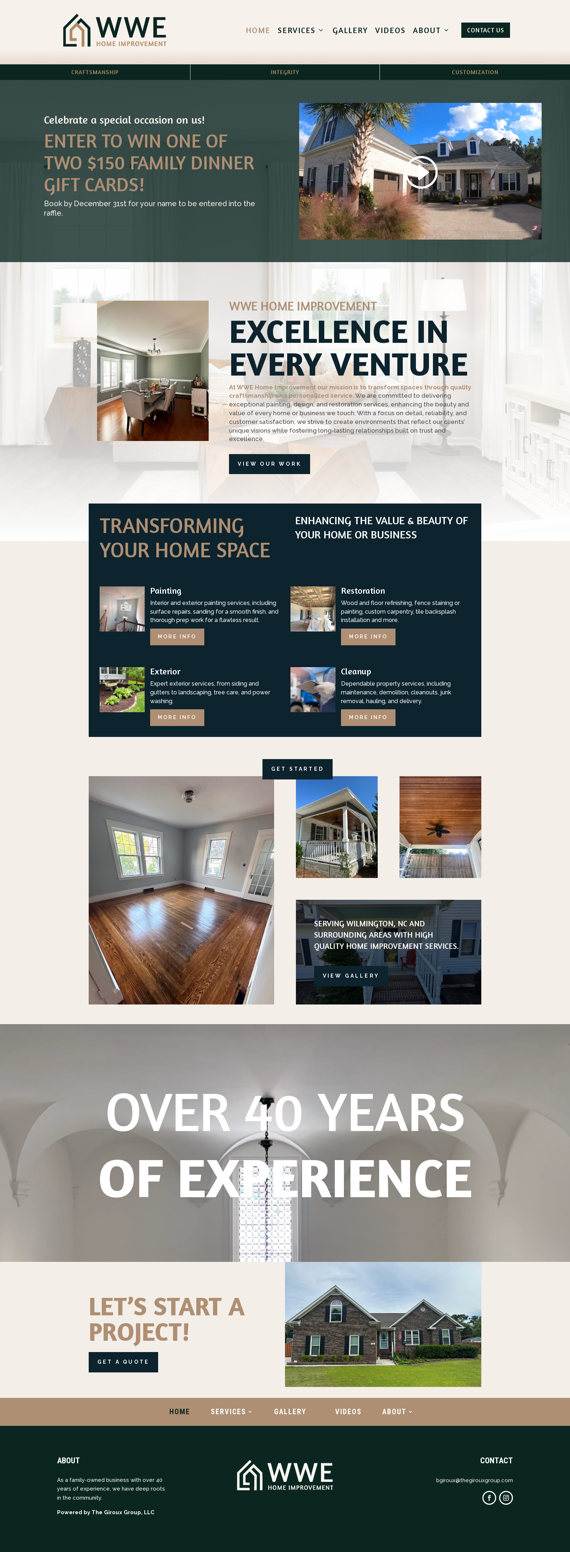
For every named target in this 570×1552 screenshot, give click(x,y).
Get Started (297, 769)
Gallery (350, 30)
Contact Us (485, 30)
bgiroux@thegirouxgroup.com (474, 1480)
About (432, 30)
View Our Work (269, 464)
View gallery (351, 976)
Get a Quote (123, 1362)
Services (301, 30)
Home (258, 30)
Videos (390, 30)
